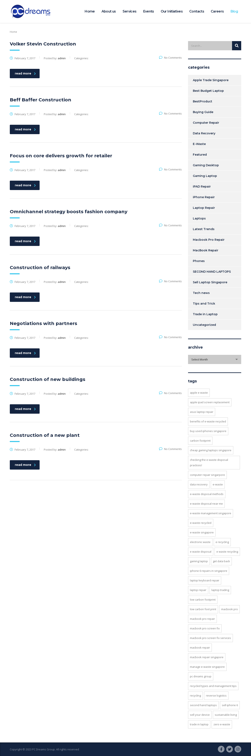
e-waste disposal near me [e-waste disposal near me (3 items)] (206, 503)
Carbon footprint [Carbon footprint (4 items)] (200, 440)
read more (25, 73)
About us (109, 11)
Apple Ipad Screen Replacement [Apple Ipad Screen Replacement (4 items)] (210, 402)
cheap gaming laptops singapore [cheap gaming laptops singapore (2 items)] (210, 450)
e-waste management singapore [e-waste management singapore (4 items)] (210, 513)
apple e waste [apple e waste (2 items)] (199, 392)
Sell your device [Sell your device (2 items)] (200, 715)
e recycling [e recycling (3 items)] (222, 542)
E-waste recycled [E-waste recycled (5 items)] (200, 523)
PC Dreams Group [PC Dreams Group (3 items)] (200, 676)
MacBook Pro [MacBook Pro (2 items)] (229, 609)
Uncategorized (204, 325)
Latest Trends (204, 229)
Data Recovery (204, 133)
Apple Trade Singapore (210, 80)
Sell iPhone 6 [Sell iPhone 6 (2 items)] (230, 705)
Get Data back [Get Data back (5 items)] (221, 561)
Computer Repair (206, 123)
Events (148, 11)
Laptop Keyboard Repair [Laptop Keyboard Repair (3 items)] (204, 580)
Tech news (201, 293)
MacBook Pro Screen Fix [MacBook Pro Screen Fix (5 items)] (205, 628)
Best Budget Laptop (208, 91)
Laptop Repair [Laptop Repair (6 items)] (198, 590)
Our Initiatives (172, 11)
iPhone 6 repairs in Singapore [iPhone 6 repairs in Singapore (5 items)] (208, 571)
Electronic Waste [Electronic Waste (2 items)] (200, 542)
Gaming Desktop (206, 165)
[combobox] (214, 359)
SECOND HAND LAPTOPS (212, 271)
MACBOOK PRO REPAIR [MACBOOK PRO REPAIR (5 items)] (202, 619)
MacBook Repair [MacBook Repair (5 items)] (200, 647)
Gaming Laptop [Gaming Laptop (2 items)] (199, 561)
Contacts (196, 11)
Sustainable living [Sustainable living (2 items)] (226, 715)
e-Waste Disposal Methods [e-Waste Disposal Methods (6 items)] (206, 494)
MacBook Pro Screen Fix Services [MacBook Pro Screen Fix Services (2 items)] (210, 638)
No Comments (170, 57)
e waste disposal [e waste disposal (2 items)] (200, 551)
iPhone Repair (204, 197)
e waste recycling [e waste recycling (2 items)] (227, 551)
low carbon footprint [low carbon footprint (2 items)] (203, 599)
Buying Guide (203, 112)
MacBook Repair (205, 250)
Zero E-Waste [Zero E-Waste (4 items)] (221, 724)
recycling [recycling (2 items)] (195, 695)
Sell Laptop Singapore (210, 282)
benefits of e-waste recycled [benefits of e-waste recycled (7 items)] (208, 421)
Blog (234, 11)
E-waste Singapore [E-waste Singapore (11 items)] (202, 532)
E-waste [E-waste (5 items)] (218, 484)
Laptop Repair (204, 208)
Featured (200, 154)
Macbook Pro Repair (209, 240)
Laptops (199, 218)
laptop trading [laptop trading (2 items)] (220, 590)
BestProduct (202, 101)
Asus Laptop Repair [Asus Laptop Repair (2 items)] (201, 412)
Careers (217, 11)
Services (130, 11)
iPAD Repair (202, 186)
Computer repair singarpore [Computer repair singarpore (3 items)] (207, 475)
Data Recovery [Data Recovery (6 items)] (199, 484)
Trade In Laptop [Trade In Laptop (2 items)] (199, 724)
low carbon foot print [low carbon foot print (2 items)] (203, 609)
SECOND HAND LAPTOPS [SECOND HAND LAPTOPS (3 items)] (203, 705)
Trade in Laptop (205, 314)
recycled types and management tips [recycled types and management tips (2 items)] (213, 686)
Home (90, 11)
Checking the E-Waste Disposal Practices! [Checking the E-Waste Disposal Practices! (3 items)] (209, 462)
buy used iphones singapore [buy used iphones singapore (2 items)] (208, 431)
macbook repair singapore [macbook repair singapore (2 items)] (206, 657)
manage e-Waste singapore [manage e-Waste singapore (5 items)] (207, 667)
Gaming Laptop (205, 176)
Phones (199, 261)
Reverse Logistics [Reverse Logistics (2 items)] (216, 695)
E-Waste (199, 144)
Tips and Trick (204, 303)
